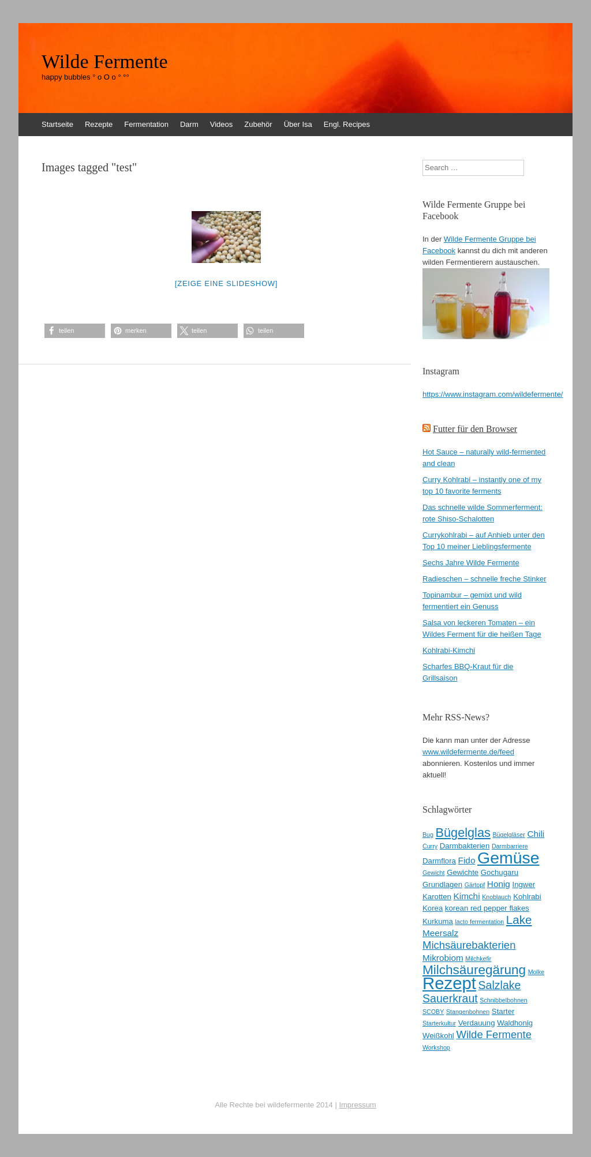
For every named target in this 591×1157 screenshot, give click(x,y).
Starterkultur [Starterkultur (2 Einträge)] (439, 1023)
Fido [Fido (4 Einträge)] (467, 860)
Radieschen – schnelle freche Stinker (484, 578)
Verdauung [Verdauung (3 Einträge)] (476, 1023)
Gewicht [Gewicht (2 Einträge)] (433, 872)
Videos (221, 124)
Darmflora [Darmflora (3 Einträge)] (439, 861)
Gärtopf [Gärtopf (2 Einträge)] (475, 884)
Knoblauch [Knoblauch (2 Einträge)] (496, 896)
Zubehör (258, 124)
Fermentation (146, 124)
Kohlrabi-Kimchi (448, 650)
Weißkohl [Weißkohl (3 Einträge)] (438, 1035)
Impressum (357, 1104)
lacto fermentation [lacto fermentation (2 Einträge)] (479, 921)
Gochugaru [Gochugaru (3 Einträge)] (499, 872)
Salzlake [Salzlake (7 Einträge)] (499, 985)
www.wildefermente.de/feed (468, 751)
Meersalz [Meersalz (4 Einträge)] (440, 933)
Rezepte (99, 124)
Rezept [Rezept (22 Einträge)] (449, 983)
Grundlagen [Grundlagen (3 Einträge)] (442, 884)
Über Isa (298, 124)
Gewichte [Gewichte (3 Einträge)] (462, 872)
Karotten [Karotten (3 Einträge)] (436, 896)
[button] (74, 331)
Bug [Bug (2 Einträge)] (427, 834)
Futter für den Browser (475, 429)
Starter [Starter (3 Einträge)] (503, 1011)
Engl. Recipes (347, 124)
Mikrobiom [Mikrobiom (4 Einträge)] (442, 958)
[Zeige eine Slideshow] (226, 283)
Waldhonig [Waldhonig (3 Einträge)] (515, 1023)
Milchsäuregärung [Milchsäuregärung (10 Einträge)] (474, 970)
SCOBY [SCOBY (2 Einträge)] (433, 1011)
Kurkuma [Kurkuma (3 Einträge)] (437, 921)
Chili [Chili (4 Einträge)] (535, 834)
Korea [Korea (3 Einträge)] (432, 908)
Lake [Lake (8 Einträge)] (519, 919)
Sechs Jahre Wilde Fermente (470, 562)
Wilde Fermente (105, 62)
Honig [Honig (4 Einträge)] (498, 884)
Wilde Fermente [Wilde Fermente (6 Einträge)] (494, 1034)
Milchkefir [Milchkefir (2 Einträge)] (478, 958)
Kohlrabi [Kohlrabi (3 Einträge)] (527, 896)
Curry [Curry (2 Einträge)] (429, 846)
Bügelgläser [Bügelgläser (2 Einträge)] (508, 834)
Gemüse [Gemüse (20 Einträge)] (508, 857)
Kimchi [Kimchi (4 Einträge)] (467, 896)
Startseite (57, 124)
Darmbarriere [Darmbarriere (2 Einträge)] (510, 846)
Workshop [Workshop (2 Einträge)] (436, 1047)
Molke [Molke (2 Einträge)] (536, 971)
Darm (189, 124)
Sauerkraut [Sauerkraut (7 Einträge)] (450, 998)
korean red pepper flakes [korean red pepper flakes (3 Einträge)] (487, 908)
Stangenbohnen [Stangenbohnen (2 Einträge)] (467, 1011)
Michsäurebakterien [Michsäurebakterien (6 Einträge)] (468, 945)
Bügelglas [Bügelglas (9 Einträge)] (463, 832)
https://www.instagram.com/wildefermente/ (492, 394)
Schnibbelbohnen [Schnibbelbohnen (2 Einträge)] (503, 1000)
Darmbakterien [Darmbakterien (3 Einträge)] (465, 846)
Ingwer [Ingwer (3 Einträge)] (524, 884)
